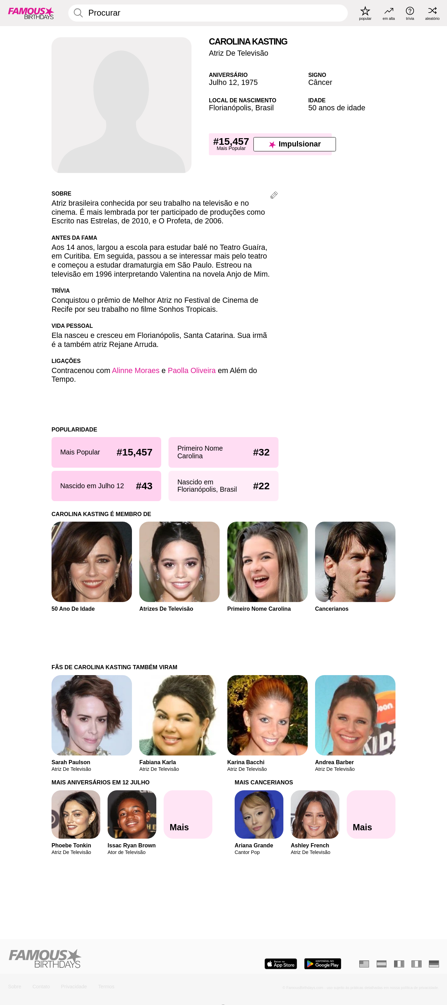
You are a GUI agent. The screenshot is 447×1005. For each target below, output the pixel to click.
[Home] (113, 959)
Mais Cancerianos (264, 782)
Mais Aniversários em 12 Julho (101, 782)
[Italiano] (416, 963)
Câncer (320, 82)
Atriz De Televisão (238, 53)
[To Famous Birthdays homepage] (31, 13)
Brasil (264, 108)
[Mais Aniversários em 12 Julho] (188, 814)
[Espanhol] (382, 963)
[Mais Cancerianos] (371, 814)
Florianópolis (230, 108)
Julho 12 (223, 82)
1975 (249, 82)
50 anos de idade (336, 108)
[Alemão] (434, 963)
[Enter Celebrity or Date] (208, 13)
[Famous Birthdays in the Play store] (322, 963)
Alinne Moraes (135, 370)
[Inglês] (364, 963)
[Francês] (399, 963)
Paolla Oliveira (192, 370)
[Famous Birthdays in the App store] (280, 963)
